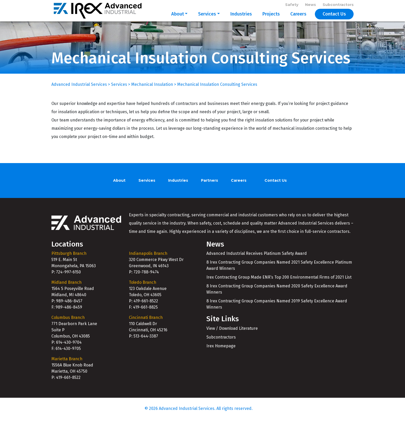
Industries (241, 18)
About (177, 18)
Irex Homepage (221, 355)
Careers (298, 18)
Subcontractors (338, 5)
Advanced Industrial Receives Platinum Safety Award (256, 263)
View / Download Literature (232, 337)
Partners (209, 190)
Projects (271, 18)
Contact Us (334, 18)
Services (207, 18)
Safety (291, 5)
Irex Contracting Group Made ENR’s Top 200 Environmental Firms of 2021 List (279, 286)
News (310, 5)
